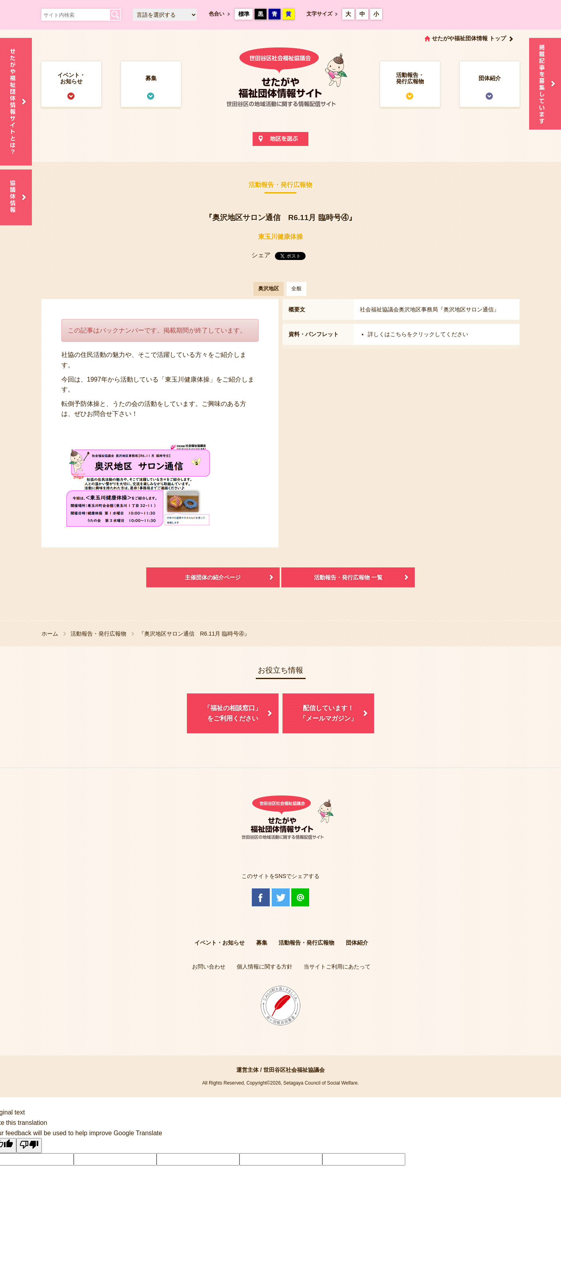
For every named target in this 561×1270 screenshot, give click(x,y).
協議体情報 (16, 197)
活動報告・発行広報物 (410, 78)
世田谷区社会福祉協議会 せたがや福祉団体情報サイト (280, 85)
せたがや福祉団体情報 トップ (469, 38)
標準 (243, 14)
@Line (300, 897)
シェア (261, 255)
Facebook (261, 897)
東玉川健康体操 (280, 236)
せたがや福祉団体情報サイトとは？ (16, 101)
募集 (151, 78)
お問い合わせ (209, 966)
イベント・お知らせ (71, 78)
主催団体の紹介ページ (213, 577)
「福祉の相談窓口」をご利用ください (232, 713)
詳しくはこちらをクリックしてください (418, 334)
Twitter (281, 897)
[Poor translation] (29, 1145)
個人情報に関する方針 (264, 966)
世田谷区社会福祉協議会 (294, 1070)
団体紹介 (490, 78)
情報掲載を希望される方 (545, 84)
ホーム (49, 633)
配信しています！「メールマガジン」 (328, 713)
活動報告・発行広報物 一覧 (348, 577)
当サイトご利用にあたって (337, 966)
